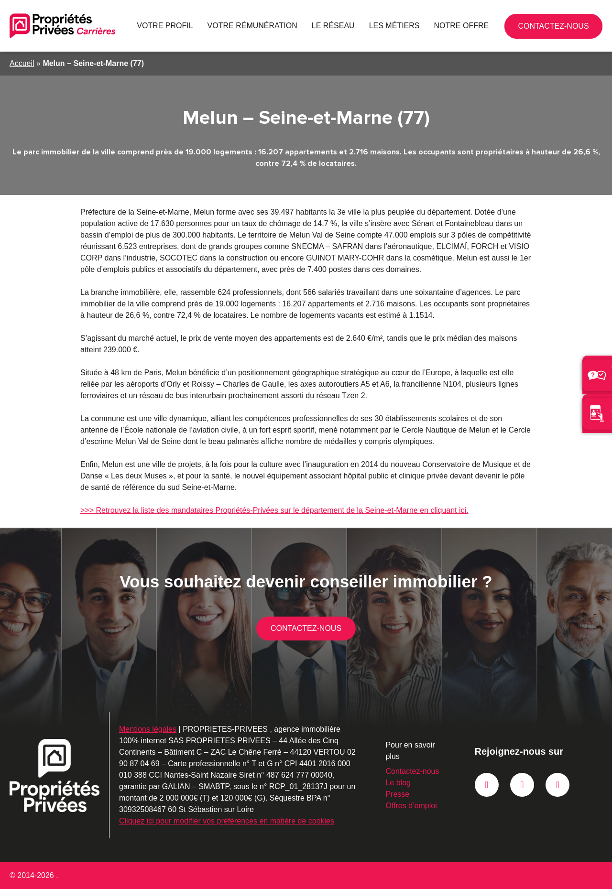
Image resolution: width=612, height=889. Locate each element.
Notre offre (464, 26)
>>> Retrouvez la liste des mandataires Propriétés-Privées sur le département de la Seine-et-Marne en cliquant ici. (268, 510)
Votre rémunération (276, 26)
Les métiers (404, 26)
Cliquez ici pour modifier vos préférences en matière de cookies (224, 820)
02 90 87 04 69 (543, 26)
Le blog (394, 782)
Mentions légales (147, 729)
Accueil (22, 63)
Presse (393, 794)
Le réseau (350, 26)
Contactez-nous (583, 29)
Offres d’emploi (408, 805)
